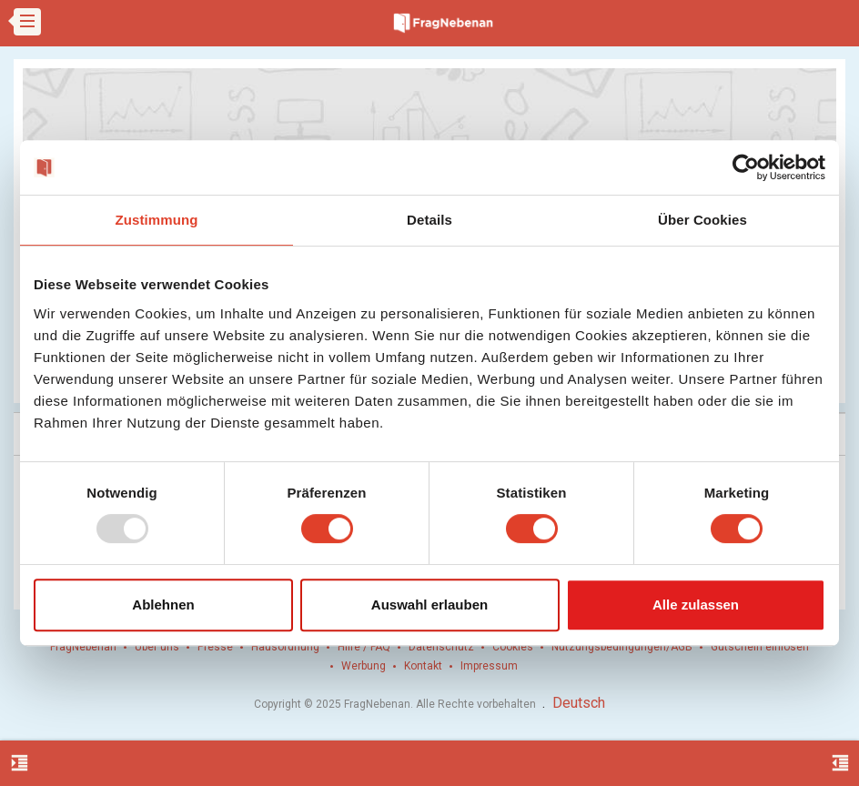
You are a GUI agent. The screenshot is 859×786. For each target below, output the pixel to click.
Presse (215, 646)
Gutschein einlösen (760, 646)
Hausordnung (285, 646)
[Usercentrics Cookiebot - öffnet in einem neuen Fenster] (745, 167)
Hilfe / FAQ (364, 646)
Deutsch (578, 702)
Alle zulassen (695, 604)
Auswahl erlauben (429, 604)
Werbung (363, 666)
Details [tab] (429, 219)
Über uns (157, 646)
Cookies (512, 646)
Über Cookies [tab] (702, 219)
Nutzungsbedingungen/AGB (621, 646)
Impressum (489, 666)
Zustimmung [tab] (157, 219)
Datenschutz (441, 646)
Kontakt (423, 666)
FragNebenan (83, 646)
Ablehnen (163, 604)
